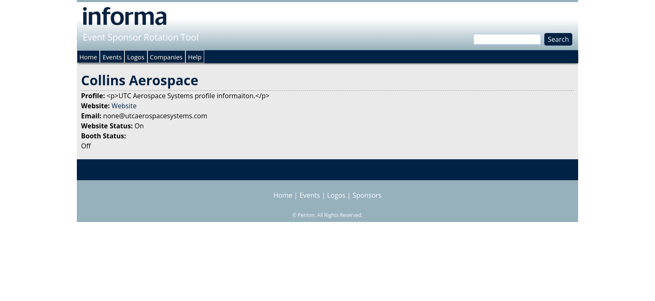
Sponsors (367, 195)
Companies (166, 57)
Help (194, 57)
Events (112, 57)
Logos (135, 57)
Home (88, 57)
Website (124, 105)
